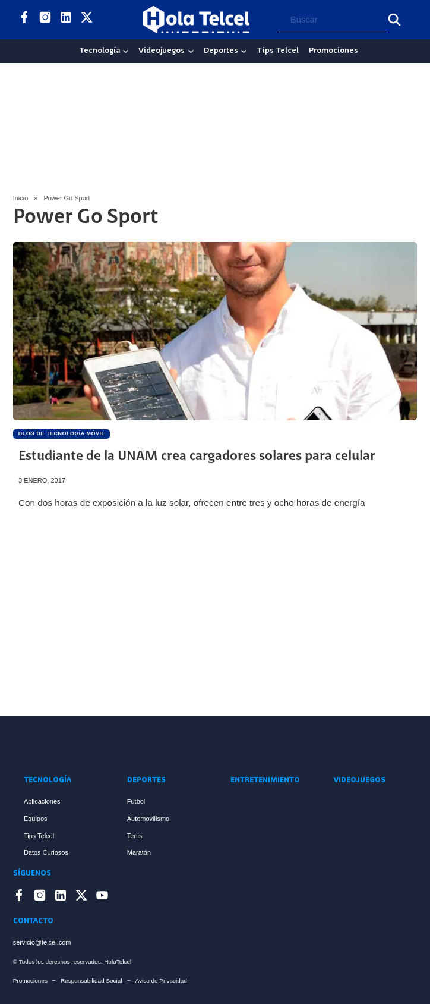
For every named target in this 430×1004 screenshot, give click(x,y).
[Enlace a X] (87, 19)
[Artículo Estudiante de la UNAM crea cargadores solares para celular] (215, 331)
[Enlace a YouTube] (107, 19)
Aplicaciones (42, 801)
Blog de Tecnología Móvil (61, 433)
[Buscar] (394, 20)
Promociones (333, 50)
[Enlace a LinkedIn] (66, 19)
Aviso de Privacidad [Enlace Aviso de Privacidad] (161, 980)
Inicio (21, 198)
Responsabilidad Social (91, 980)
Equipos (36, 818)
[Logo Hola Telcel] (196, 19)
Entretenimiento (265, 780)
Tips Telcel (278, 50)
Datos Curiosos (46, 852)
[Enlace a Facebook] (24, 19)
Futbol (136, 801)
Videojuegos (161, 50)
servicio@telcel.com (42, 942)
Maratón (139, 852)
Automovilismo (148, 818)
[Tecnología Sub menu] (125, 51)
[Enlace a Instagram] (45, 19)
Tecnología (99, 50)
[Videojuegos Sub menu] (191, 51)
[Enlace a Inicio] (215, 745)
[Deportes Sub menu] (243, 51)
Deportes (221, 50)
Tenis (135, 835)
